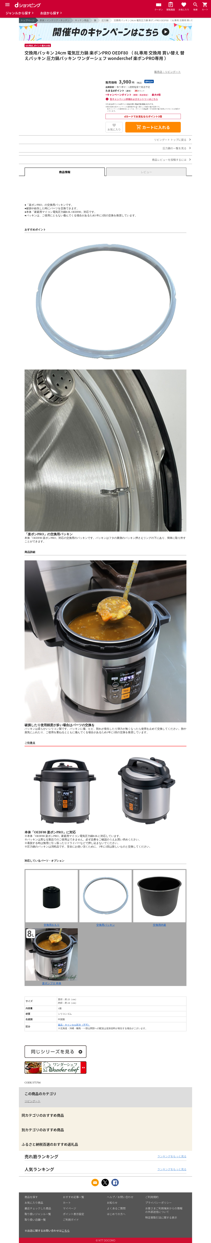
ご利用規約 (152, 1197)
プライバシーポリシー (158, 1202)
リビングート (32, 1101)
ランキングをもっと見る (171, 1156)
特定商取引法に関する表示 (161, 1217)
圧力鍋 (105, 20)
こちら (66, 1230)
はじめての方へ (116, 1214)
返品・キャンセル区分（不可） (74, 1024)
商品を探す (31, 1197)
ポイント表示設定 (73, 1214)
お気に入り (114, 129)
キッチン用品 (82, 20)
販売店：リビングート (167, 72)
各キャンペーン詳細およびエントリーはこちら (134, 99)
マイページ (69, 1208)
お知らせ (112, 1202)
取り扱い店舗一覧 (35, 1219)
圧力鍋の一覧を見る (174, 148)
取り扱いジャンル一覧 (38, 1214)
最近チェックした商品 (38, 1208)
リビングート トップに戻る (170, 139)
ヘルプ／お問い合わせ (120, 1197)
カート (67, 1202)
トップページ (27, 20)
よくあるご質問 (116, 1208)
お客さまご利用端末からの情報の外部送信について (163, 1210)
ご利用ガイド (71, 1219)
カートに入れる (153, 127)
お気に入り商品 (34, 1202)
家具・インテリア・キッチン (55, 20)
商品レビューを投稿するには (169, 159)
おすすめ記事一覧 (73, 1197)
